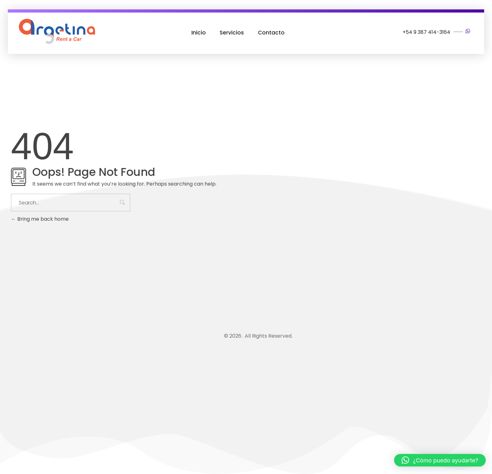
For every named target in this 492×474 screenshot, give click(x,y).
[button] (440, 460)
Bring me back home (40, 219)
